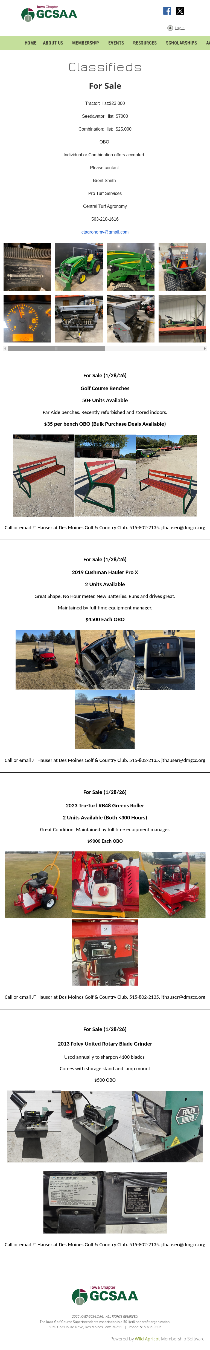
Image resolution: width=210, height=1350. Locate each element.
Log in (180, 27)
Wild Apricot (147, 1339)
